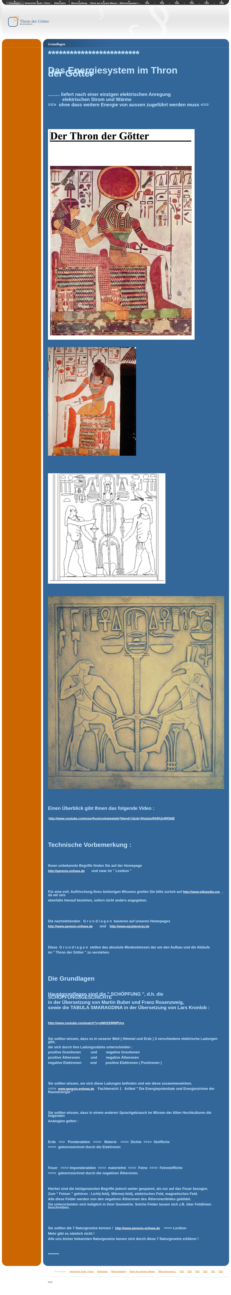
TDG (182, 1271)
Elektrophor (102, 1271)
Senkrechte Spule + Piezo (81, 1271)
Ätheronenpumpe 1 (167, 1271)
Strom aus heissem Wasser (142, 1271)
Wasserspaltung (118, 1271)
